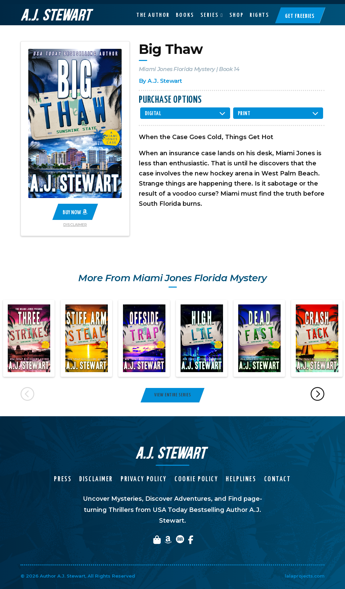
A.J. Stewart (165, 80)
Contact (277, 479)
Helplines (241, 479)
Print (244, 114)
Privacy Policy (144, 479)
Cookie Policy (196, 479)
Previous (27, 395)
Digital (153, 114)
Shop (236, 11)
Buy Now (75, 212)
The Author (153, 11)
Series (209, 11)
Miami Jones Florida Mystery (177, 69)
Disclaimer (75, 225)
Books (185, 11)
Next (318, 395)
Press (62, 479)
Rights (259, 11)
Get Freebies (300, 12)
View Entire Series (172, 395)
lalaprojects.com (304, 576)
